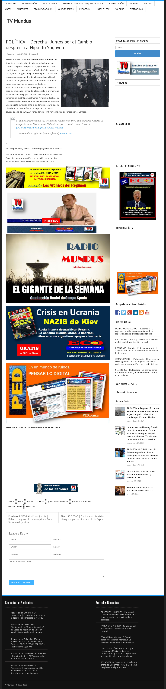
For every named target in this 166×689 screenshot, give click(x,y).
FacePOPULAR (136, 9)
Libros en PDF (102, 9)
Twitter (148, 3)
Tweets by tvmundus (127, 391)
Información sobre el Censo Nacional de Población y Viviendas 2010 (141, 474)
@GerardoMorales (26, 127)
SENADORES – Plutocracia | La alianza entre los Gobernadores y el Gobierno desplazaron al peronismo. (136, 372)
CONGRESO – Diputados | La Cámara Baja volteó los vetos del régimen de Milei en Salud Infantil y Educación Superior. (27, 628)
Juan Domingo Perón (58, 501)
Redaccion (10, 54)
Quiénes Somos (65, 9)
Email (56, 546)
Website (57, 554)
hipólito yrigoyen (35, 501)
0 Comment (33, 54)
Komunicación (116, 3)
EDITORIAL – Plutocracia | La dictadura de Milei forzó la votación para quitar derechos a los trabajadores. (27, 669)
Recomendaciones (43, 9)
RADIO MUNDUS (50, 3)
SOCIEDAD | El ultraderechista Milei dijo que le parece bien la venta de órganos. (83, 518)
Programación (29, 3)
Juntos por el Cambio (82, 501)
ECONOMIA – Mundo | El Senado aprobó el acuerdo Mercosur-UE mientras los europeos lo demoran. (136, 350)
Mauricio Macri (15, 506)
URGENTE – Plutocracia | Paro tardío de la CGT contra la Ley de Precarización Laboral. (28, 656)
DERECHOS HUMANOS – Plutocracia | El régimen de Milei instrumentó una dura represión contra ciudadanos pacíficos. (134, 331)
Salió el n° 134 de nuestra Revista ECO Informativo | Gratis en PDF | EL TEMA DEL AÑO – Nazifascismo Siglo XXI (28, 643)
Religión (133, 3)
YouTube (119, 9)
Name (56, 539)
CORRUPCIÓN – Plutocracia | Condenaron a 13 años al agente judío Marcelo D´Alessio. (28, 615)
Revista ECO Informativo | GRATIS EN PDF (83, 3)
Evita (20, 501)
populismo (31, 506)
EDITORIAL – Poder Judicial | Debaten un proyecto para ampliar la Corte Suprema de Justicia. (30, 519)
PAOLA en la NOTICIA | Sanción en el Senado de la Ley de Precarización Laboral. (136, 341)
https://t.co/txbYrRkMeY (50, 127)
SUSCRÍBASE (22, 9)
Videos (8, 9)
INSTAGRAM (84, 9)
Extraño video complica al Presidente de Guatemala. (140, 489)
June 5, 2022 (66, 133)
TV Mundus (10, 3)
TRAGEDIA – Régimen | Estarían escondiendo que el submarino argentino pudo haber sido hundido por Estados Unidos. (143, 413)
